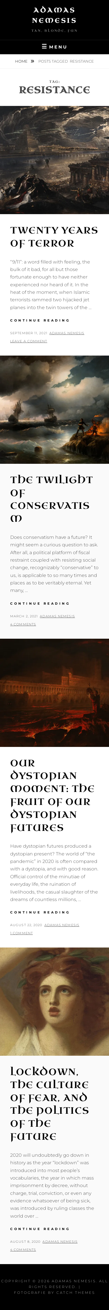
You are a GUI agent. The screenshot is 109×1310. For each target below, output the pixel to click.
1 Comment (21, 933)
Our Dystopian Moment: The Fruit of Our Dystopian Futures (52, 795)
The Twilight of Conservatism (51, 499)
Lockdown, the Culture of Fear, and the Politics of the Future (49, 1104)
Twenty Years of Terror (54, 237)
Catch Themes (75, 1292)
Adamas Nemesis (66, 333)
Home (21, 61)
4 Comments (23, 624)
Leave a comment (28, 341)
